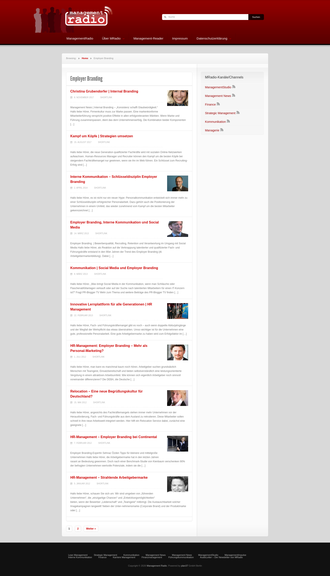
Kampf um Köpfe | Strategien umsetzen (101, 136)
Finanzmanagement (152, 557)
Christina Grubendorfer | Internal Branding (104, 91)
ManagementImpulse (235, 555)
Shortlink (106, 97)
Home (85, 58)
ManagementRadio (80, 38)
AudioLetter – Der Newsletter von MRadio (221, 557)
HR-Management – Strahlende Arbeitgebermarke (109, 477)
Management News (218, 96)
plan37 (184, 565)
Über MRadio (111, 39)
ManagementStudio (218, 87)
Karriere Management (124, 557)
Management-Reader (148, 38)
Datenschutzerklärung (211, 39)
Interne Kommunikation (80, 557)
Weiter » (91, 528)
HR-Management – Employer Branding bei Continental (113, 437)
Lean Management (78, 555)
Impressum (180, 38)
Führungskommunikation (181, 557)
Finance (210, 104)
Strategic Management (220, 113)
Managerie (212, 130)
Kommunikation (215, 121)
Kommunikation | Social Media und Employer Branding (114, 268)
